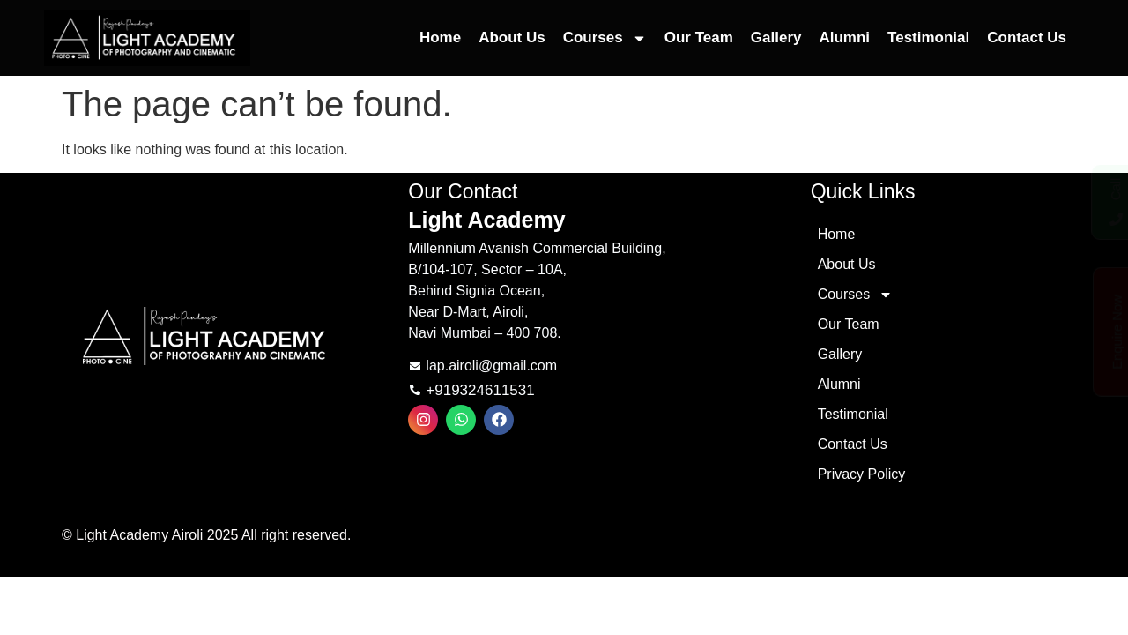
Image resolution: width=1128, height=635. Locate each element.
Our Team (698, 37)
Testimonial (928, 37)
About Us (512, 37)
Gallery (776, 37)
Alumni (844, 37)
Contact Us (1026, 37)
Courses (605, 38)
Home (440, 37)
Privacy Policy (862, 474)
